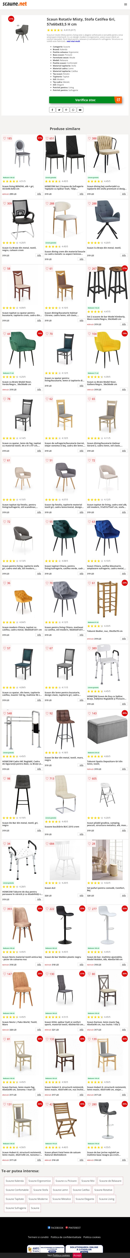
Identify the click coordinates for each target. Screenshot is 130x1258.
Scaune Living (106, 1199)
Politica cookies (92, 1237)
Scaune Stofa (40, 1190)
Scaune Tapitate (15, 1199)
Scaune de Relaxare (110, 1180)
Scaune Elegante (85, 1199)
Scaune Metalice (62, 1199)
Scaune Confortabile (17, 1190)
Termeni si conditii (38, 1237)
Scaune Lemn (60, 1190)
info (39, 193)
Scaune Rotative (103, 1190)
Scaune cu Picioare (66, 1180)
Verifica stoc (98, 100)
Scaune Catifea (81, 1190)
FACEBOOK (55, 1227)
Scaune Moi (87, 1180)
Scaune (35, 1208)
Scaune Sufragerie (16, 1208)
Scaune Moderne (38, 1199)
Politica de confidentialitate (66, 1237)
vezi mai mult (73, 41)
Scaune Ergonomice (40, 1180)
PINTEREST (73, 1227)
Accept (77, 1255)
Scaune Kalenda (15, 1180)
